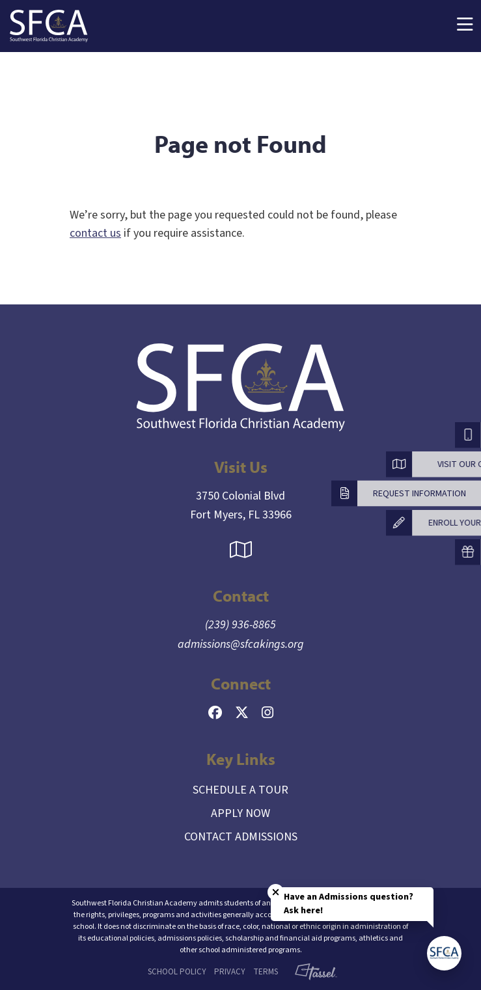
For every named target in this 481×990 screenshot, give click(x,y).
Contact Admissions (240, 837)
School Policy (177, 972)
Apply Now (240, 813)
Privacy (229, 972)
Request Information (419, 493)
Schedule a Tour (240, 790)
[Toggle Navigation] (464, 26)
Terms (265, 972)
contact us (95, 233)
